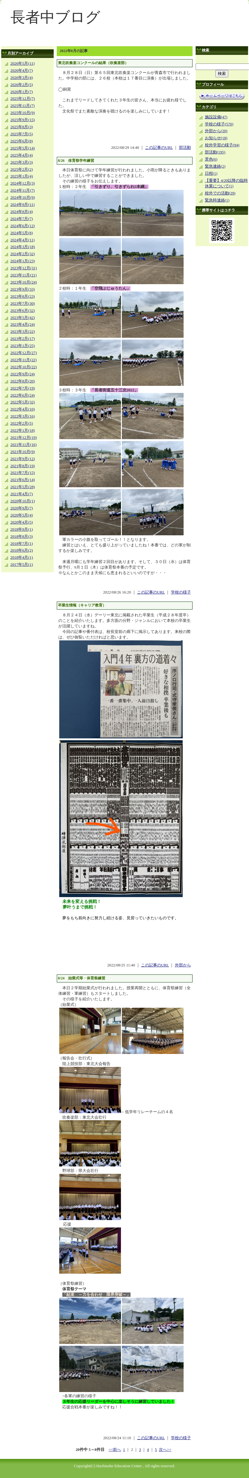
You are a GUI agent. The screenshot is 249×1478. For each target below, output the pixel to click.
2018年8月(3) (21, 536)
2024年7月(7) (21, 219)
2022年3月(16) (22, 416)
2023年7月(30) (22, 303)
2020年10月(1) (22, 501)
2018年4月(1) (21, 557)
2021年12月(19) (23, 437)
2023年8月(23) (22, 296)
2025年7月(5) (21, 134)
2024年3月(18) (22, 247)
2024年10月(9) (22, 197)
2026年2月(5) (21, 85)
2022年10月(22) (23, 367)
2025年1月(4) (21, 176)
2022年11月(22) (23, 360)
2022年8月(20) (22, 381)
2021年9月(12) (22, 459)
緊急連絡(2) (215, 166)
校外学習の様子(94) (222, 145)
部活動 (185, 147)
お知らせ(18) (216, 138)
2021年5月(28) (22, 487)
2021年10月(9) (22, 452)
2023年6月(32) (22, 310)
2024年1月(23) (22, 261)
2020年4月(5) (21, 522)
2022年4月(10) (22, 409)
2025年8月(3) (21, 127)
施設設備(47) (216, 117)
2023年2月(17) (22, 339)
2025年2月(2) (21, 169)
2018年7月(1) (21, 543)
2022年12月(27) (23, 353)
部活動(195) (215, 152)
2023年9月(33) (22, 289)
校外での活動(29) (220, 193)
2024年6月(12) (22, 226)
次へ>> (165, 1449)
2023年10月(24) (23, 282)
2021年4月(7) (21, 494)
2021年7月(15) (22, 473)
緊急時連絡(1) (217, 200)
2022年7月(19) (22, 388)
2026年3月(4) (21, 78)
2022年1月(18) (22, 430)
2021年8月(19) (22, 466)
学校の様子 (181, 592)
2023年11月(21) (23, 275)
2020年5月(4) (21, 515)
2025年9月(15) (22, 120)
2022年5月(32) (22, 402)
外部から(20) (216, 131)
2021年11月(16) (23, 445)
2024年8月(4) (21, 212)
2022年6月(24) (22, 395)
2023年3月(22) (22, 331)
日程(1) (211, 173)
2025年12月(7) (22, 98)
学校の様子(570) (219, 124)
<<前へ (115, 1449)
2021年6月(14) (22, 480)
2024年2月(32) (22, 254)
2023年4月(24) (22, 324)
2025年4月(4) (21, 155)
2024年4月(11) (22, 240)
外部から (183, 965)
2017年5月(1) (21, 564)
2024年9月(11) (22, 204)
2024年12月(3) (22, 183)
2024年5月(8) (21, 233)
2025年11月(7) (22, 106)
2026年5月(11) (22, 63)
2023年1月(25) (22, 346)
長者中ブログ (55, 17)
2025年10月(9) (22, 113)
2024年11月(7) (22, 190)
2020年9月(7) (21, 508)
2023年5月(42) (22, 318)
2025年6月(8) (21, 141)
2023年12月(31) (23, 268)
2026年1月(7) (21, 92)
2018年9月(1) (21, 529)
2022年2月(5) (21, 423)
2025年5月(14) (22, 148)
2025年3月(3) (21, 162)
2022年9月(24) (22, 374)
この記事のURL (159, 147)
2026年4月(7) (21, 70)
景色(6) (211, 159)
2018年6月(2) (21, 550)
